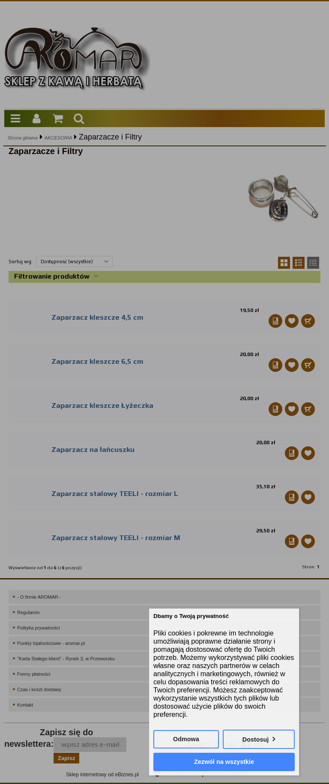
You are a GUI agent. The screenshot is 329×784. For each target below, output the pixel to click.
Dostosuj (255, 739)
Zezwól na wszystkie (224, 761)
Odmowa (186, 739)
